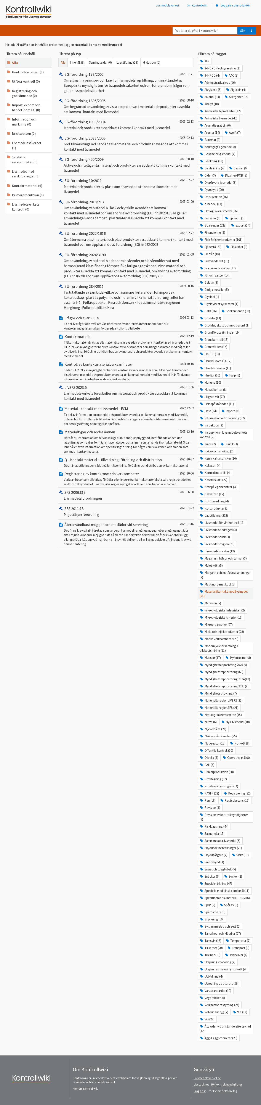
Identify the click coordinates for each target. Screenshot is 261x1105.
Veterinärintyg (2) (214, 1012)
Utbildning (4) (211, 976)
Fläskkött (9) (236, 247)
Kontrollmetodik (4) (215, 473)
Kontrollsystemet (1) (25, 72)
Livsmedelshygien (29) (217, 544)
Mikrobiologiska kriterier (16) (221, 617)
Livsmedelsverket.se (207, 1078)
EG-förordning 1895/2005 (82, 100)
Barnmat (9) (210, 140)
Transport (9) (238, 948)
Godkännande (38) (235, 311)
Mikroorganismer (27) (216, 624)
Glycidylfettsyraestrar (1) (219, 304)
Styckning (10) (211, 919)
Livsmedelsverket (167, 5)
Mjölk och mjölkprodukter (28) (222, 632)
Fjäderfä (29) (210, 247)
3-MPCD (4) (209, 75)
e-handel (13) (211, 204)
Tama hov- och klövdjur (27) (220, 933)
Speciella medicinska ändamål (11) (224, 891)
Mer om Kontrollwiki (85, 1089)
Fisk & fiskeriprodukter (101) (221, 240)
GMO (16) (208, 311)
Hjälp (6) (232, 375)
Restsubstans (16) (234, 800)
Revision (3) (210, 808)
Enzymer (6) (210, 218)
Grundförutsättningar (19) (219, 332)
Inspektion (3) (211, 425)
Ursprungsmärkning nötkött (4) (223, 969)
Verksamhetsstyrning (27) (219, 1005)
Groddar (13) (210, 318)
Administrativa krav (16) (217, 82)
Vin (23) (207, 1019)
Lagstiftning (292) (214, 515)
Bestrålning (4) (212, 168)
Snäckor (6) (209, 876)
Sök (242, 31)
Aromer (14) (210, 132)
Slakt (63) (240, 855)
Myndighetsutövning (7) (218, 693)
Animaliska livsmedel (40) (218, 118)
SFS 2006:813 (72, 492)
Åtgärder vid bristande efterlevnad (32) (225, 1028)
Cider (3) (208, 175)
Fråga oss (200, 1091)
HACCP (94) (210, 354)
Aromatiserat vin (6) (215, 125)
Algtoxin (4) (236, 90)
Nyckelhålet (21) (213, 729)
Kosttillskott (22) (213, 480)
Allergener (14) (236, 97)
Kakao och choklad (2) (216, 451)
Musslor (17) (210, 658)
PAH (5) (207, 765)
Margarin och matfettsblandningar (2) (225, 575)
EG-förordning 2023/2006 (82, 138)
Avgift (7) (232, 132)
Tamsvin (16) (210, 941)
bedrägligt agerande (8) (218, 147)
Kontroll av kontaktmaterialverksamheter (95, 364)
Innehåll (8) (77, 62)
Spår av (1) (228, 905)
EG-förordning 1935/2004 (82, 121)
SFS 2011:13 (71, 508)
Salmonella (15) (212, 834)
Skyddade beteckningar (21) (221, 848)
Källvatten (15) (212, 494)
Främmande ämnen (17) (217, 268)
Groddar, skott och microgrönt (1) (224, 325)
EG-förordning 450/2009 (81, 159)
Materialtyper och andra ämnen (86, 431)
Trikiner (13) (210, 955)
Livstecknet (201, 1084)
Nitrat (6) (208, 722)
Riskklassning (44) (214, 826)
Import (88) (230, 411)
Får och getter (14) (214, 275)
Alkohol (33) (210, 97)
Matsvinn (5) (210, 603)
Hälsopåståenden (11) (217, 404)
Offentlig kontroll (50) (216, 750)
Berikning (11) (211, 161)
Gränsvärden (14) (213, 347)
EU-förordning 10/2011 (80, 180)
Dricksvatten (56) (213, 197)
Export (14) (240, 225)
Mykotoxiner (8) (238, 658)
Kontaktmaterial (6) (24, 185)
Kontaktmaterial (74, 336)
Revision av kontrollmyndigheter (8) (224, 817)
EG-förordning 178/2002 (81, 74)
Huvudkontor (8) (213, 390)
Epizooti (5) (235, 218)
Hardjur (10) (210, 375)
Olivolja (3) (209, 758)
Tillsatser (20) (211, 948)
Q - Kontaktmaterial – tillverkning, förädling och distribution (110, 459)
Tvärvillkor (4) (236, 955)
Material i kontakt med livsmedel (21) (223, 593)
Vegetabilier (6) (212, 998)
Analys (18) (209, 104)
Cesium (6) (238, 168)
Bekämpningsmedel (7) (217, 154)
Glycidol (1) (209, 297)
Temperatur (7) (238, 941)
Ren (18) (207, 800)
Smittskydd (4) (212, 862)
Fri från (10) (210, 254)
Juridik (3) (229, 444)
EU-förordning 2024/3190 (82, 254)
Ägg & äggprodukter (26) (218, 1038)
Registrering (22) (237, 793)
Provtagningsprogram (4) (219, 786)
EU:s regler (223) (213, 225)
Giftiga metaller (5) (214, 290)
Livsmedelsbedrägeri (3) (218, 530)
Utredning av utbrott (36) (219, 983)
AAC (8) (231, 75)
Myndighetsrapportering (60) (221, 672)
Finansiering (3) (212, 232)
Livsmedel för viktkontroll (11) (222, 523)
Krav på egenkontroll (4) (218, 487)
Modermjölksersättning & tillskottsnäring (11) (219, 648)
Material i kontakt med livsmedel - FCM (93, 408)
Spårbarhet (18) (212, 912)
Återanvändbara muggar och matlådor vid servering (103, 524)
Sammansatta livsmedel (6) (220, 841)
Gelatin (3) (209, 282)
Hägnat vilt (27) (212, 397)
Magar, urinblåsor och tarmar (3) (223, 558)
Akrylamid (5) (210, 90)
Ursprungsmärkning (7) (217, 962)
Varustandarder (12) (215, 991)
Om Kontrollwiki (197, 5)
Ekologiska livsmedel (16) (218, 211)
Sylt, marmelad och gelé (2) (220, 926)
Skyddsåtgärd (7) (213, 855)
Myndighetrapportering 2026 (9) (223, 665)
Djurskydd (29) (212, 190)
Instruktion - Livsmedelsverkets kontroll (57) (223, 434)
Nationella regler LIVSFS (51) (221, 700)
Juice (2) (208, 444)
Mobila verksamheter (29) (219, 639)
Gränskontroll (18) (214, 340)
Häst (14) (208, 411)
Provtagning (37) (213, 779)
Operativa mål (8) (236, 758)
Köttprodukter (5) (214, 508)
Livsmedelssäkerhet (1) (24, 145)
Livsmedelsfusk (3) (215, 537)
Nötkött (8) (240, 743)
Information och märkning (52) (222, 418)
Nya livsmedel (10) (235, 722)
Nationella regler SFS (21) (219, 708)
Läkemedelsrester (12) (217, 551)
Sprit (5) (207, 905)
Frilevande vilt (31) (214, 261)
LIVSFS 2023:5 (72, 387)
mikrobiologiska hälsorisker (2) (222, 610)
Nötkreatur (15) (212, 743)
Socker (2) (233, 876)
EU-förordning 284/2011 (81, 286)
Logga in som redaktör (232, 5)
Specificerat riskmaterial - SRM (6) (225, 898)
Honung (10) (210, 382)
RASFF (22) (209, 793)
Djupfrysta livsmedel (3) (218, 182)
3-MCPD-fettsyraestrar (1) (220, 68)
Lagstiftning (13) (127, 62)
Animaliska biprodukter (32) (220, 111)
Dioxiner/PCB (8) (233, 175)
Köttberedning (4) (214, 501)
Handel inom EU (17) (215, 361)
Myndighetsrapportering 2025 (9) (224, 686)
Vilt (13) (239, 1012)
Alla (12, 62)
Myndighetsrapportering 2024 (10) (225, 679)
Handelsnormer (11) (215, 368)
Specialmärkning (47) (216, 883)
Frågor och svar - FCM (79, 317)
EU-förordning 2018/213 (81, 201)
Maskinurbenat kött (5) (217, 584)
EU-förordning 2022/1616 (82, 233)
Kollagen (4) (210, 465)
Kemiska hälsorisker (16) (218, 458)
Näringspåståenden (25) (218, 736)
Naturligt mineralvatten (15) (221, 715)
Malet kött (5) (211, 565)
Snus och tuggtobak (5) (218, 869)
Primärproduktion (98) (217, 772)
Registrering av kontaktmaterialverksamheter (98, 473)
